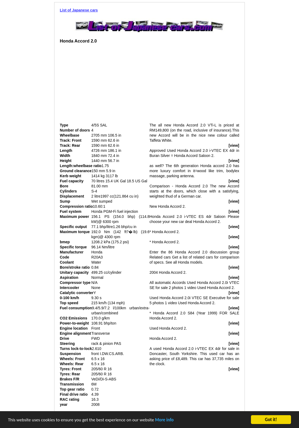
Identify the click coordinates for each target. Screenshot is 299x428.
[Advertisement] (105, 85)
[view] (234, 145)
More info (164, 420)
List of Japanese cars (79, 10)
